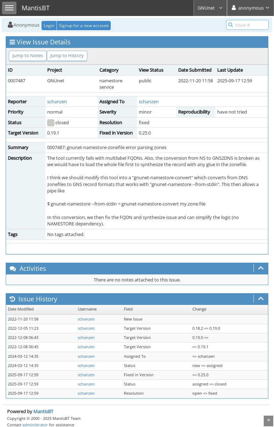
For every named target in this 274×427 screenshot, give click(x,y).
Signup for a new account (84, 25)
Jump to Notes (27, 55)
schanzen (57, 101)
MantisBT (43, 411)
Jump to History (67, 55)
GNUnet (210, 8)
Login (49, 25)
